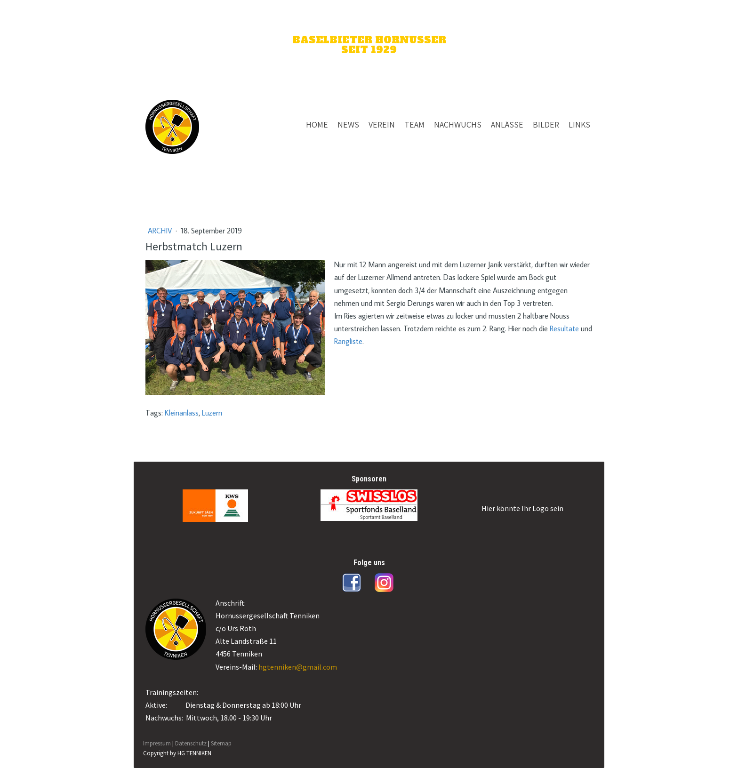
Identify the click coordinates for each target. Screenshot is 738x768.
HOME (317, 124)
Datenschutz (191, 743)
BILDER (546, 124)
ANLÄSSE (507, 124)
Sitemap (221, 743)
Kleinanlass (182, 412)
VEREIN (382, 124)
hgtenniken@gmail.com (297, 667)
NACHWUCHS (457, 124)
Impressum (157, 743)
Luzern (212, 412)
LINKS (579, 124)
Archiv (161, 230)
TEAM (414, 124)
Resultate (564, 328)
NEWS (348, 124)
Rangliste (348, 341)
